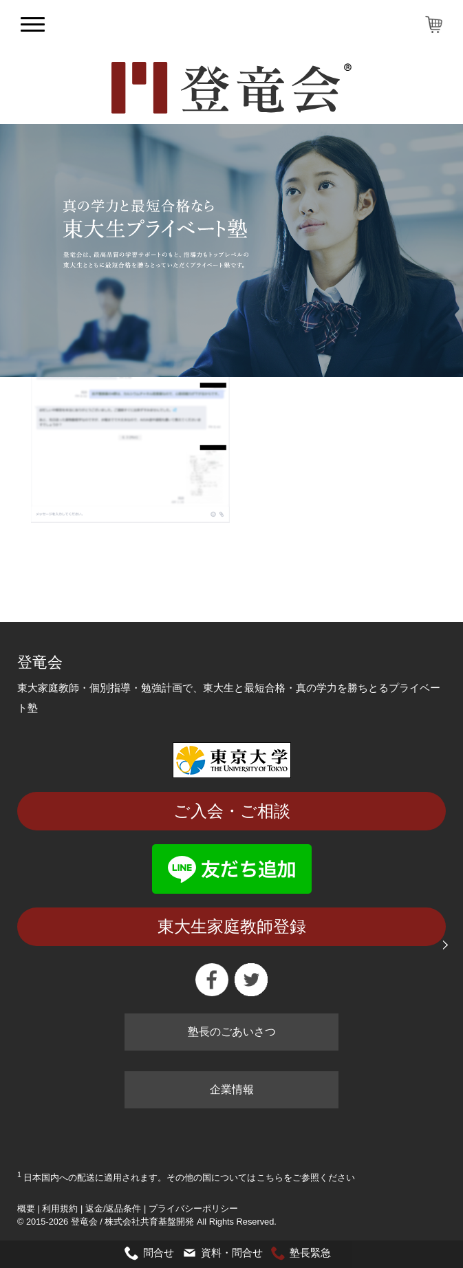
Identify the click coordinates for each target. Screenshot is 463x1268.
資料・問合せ (232, 1252)
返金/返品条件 (113, 1208)
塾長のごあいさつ (232, 1032)
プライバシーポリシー (193, 1208)
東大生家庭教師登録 (232, 926)
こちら (270, 1177)
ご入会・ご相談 (231, 811)
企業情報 (232, 1089)
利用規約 (60, 1208)
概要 (26, 1208)
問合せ (158, 1252)
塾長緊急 (310, 1252)
